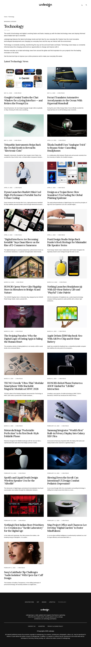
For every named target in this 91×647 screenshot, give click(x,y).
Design (44, 602)
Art (38, 602)
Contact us (31, 626)
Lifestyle (52, 602)
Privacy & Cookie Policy (55, 626)
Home (5, 16)
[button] (82, 5)
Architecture (29, 602)
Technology (62, 602)
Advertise (41, 626)
